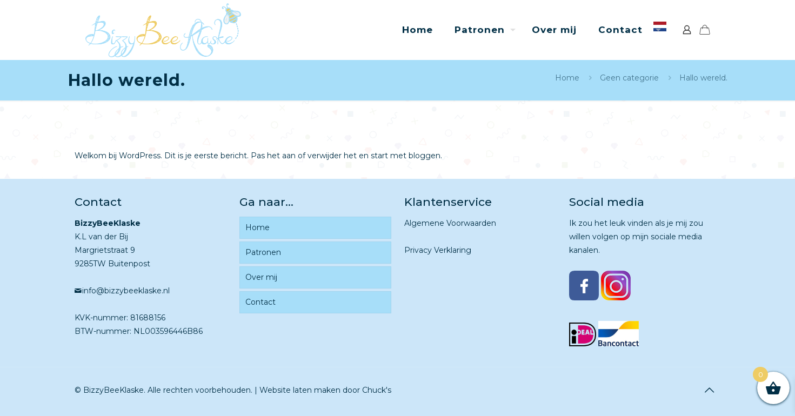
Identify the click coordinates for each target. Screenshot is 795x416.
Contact (260, 302)
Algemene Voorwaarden (450, 223)
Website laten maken (299, 390)
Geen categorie (629, 78)
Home (567, 78)
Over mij (261, 277)
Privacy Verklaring (437, 250)
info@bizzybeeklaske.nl (126, 291)
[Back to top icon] (709, 390)
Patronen (263, 252)
